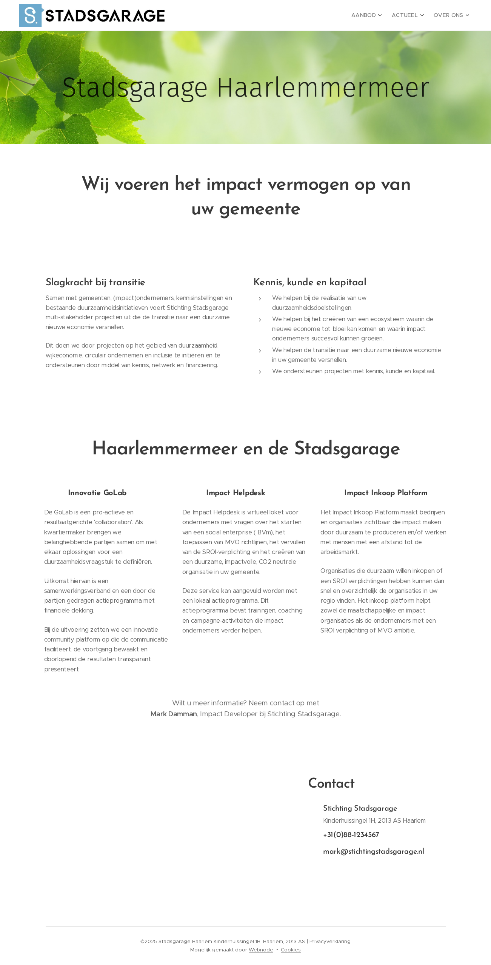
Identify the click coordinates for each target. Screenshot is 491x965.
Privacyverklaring (330, 941)
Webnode (261, 950)
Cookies (291, 950)
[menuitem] (373, 15)
